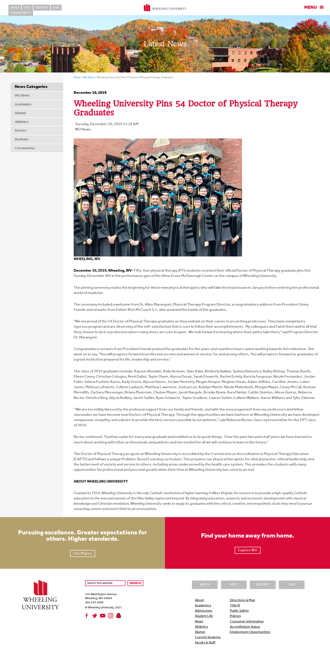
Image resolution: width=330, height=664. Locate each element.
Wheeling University (165, 7)
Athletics (21, 122)
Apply (14, 7)
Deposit (42, 7)
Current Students (208, 637)
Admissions (203, 611)
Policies (235, 616)
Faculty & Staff (205, 642)
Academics (23, 104)
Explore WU (247, 550)
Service (20, 130)
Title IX (235, 605)
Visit (27, 7)
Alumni (20, 113)
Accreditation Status (245, 627)
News (199, 621)
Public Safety (239, 611)
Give (56, 7)
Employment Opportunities (250, 632)
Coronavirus (25, 148)
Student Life (204, 616)
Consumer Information (247, 621)
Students (21, 139)
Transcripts (74, 7)
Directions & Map (242, 600)
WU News (22, 95)
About (199, 600)
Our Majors (82, 553)
